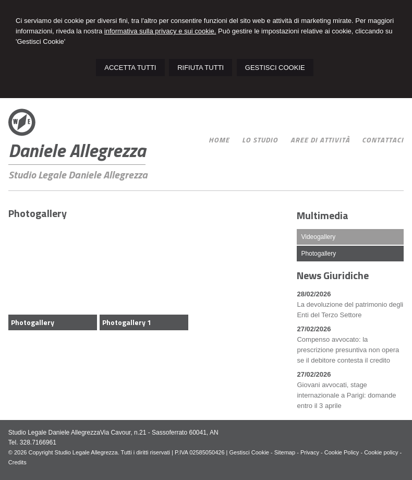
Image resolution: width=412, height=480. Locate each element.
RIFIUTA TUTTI (200, 67)
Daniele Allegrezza (77, 150)
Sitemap (284, 452)
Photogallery (32, 322)
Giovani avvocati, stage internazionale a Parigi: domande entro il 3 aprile (346, 395)
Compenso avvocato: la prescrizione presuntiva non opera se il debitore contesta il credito (348, 349)
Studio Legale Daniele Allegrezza (78, 175)
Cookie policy (381, 452)
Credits (17, 462)
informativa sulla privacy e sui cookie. (160, 31)
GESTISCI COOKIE (275, 67)
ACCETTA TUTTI (130, 67)
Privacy (309, 452)
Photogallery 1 (126, 322)
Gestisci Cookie (249, 452)
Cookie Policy (341, 452)
